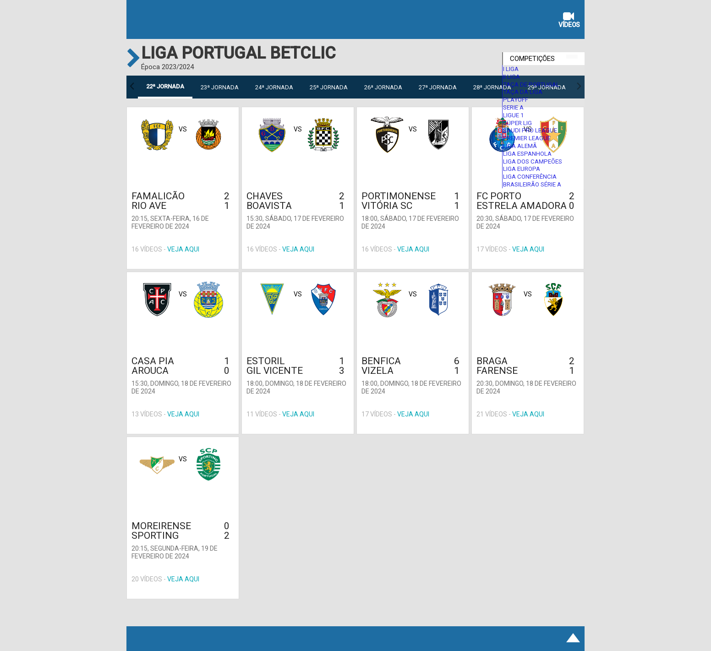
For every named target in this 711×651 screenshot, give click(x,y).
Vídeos (569, 20)
